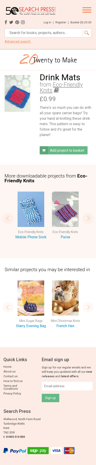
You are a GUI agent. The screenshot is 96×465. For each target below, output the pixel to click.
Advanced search (18, 41)
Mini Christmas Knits (65, 321)
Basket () (80, 22)
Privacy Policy (12, 393)
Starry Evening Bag (31, 326)
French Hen (65, 326)
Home (7, 366)
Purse (65, 237)
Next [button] (88, 218)
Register (62, 22)
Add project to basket (62, 150)
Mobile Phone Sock (31, 237)
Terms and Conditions (10, 387)
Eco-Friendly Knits (61, 87)
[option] (31, 216)
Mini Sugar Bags (31, 321)
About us (9, 371)
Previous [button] (8, 218)
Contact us (10, 376)
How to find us (13, 381)
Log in (49, 22)
